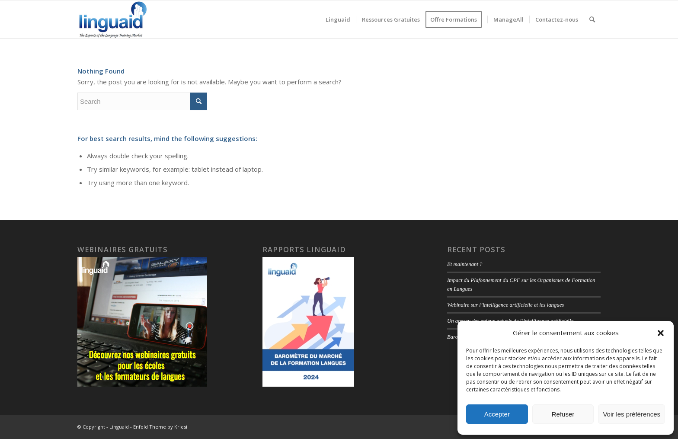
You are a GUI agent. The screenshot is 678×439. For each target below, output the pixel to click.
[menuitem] (338, 19)
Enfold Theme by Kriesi (160, 426)
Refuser (563, 414)
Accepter (497, 414)
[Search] (592, 19)
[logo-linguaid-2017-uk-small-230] (113, 19)
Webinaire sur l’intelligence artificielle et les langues (505, 305)
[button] (660, 333)
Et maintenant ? (464, 264)
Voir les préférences (631, 414)
